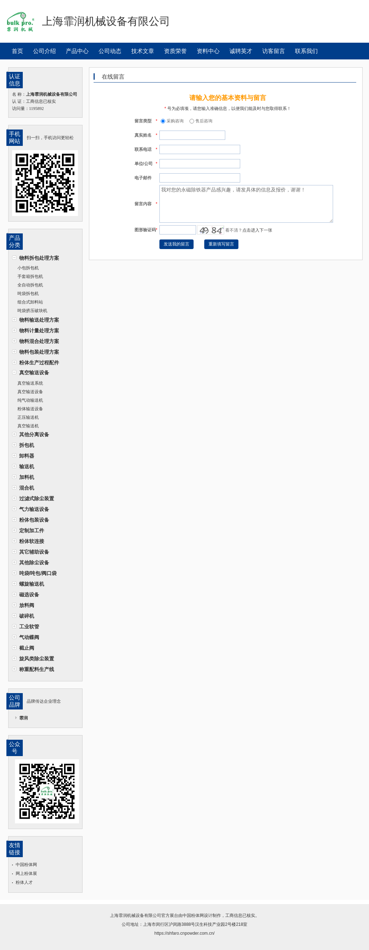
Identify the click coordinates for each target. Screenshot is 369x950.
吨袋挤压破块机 (32, 310)
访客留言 (273, 51)
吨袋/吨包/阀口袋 (38, 573)
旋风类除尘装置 (36, 658)
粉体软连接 (31, 541)
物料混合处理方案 (39, 341)
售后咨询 (200, 120)
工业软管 (29, 626)
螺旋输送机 (31, 584)
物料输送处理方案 (39, 320)
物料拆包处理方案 (39, 258)
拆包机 (26, 445)
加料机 (26, 477)
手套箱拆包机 (30, 276)
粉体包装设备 (34, 520)
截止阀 (26, 648)
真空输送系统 (30, 383)
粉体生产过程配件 (39, 362)
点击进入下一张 (257, 230)
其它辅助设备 (34, 552)
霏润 (23, 718)
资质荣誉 (175, 51)
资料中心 (208, 51)
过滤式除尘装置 (36, 498)
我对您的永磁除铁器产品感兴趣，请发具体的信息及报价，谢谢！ (246, 204)
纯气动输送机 (30, 400)
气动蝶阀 (29, 637)
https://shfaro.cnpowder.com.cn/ (184, 933)
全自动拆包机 (30, 285)
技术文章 (142, 51)
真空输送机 (28, 425)
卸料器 (26, 456)
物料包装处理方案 (39, 352)
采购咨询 (171, 120)
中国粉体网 (26, 864)
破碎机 (26, 616)
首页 (17, 51)
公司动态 (110, 51)
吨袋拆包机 (28, 293)
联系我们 (306, 51)
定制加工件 (31, 530)
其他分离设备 (34, 434)
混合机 (26, 488)
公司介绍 (44, 51)
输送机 (26, 466)
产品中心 (77, 51)
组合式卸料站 (30, 302)
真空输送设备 (34, 372)
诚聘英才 (241, 51)
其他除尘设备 (34, 562)
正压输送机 (28, 417)
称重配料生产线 (36, 669)
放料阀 (26, 605)
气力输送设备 (34, 509)
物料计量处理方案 (39, 330)
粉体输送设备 (30, 408)
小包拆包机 (28, 267)
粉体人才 (24, 882)
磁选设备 (29, 594)
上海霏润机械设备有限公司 (135, 915)
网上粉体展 (26, 873)
